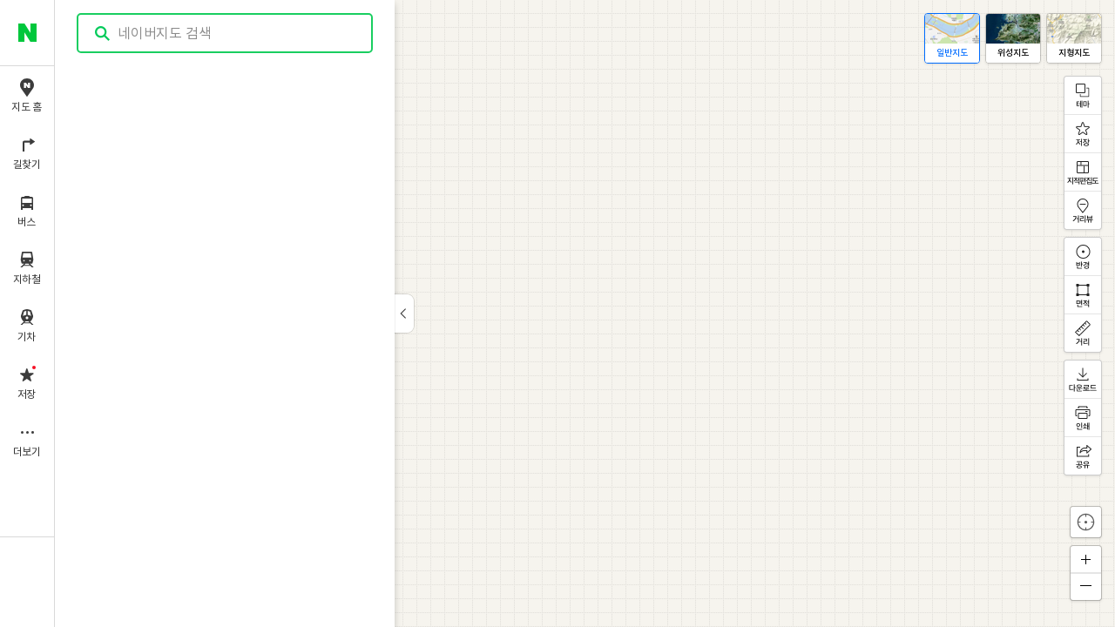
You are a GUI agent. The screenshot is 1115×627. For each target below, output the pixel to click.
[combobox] (226, 33)
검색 (103, 33)
